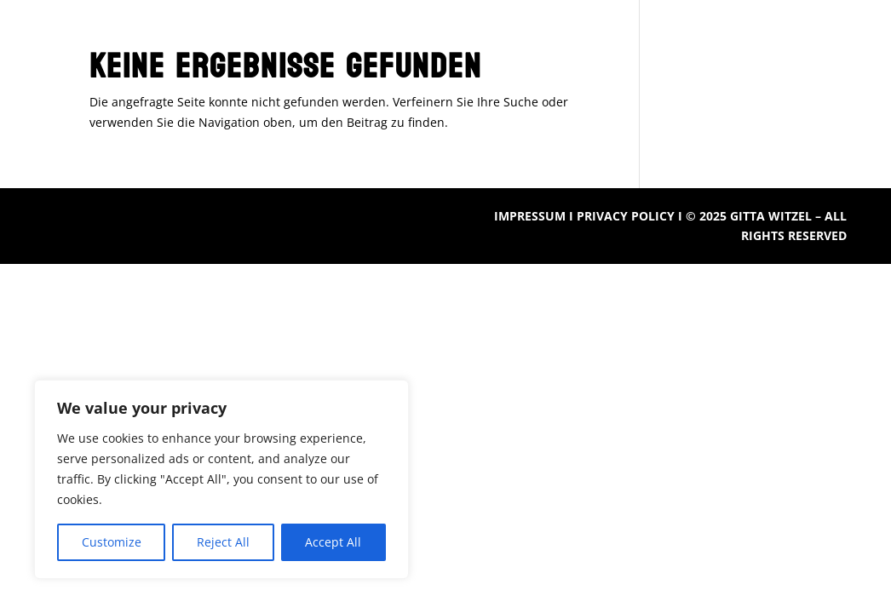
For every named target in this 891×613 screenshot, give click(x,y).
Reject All (223, 542)
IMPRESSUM (530, 216)
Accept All (333, 542)
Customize (111, 542)
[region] (221, 479)
